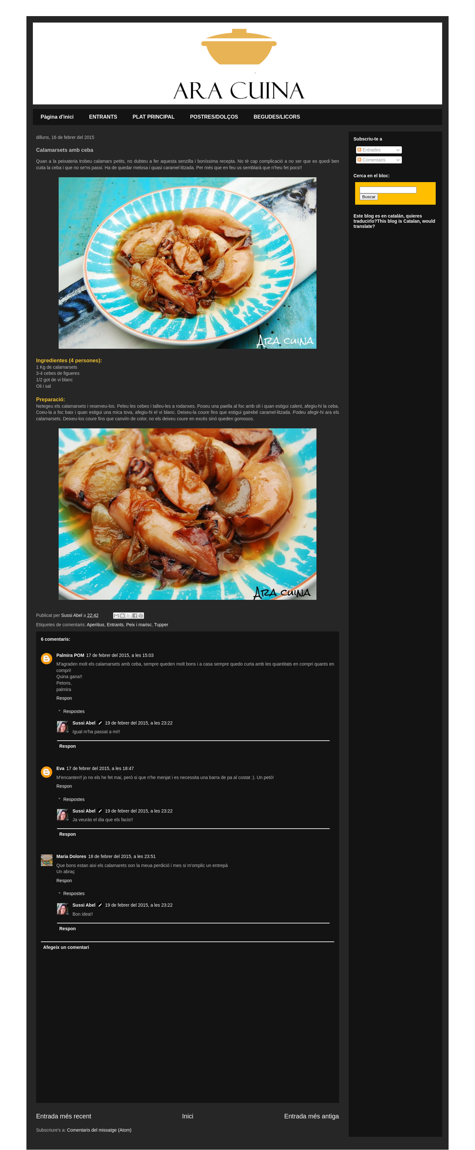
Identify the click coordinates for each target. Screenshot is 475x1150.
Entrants (115, 624)
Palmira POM (70, 655)
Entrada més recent (63, 1116)
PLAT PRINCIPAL (154, 117)
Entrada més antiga (311, 1116)
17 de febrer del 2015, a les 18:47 (100, 768)
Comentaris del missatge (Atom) (99, 1130)
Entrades (369, 149)
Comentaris (371, 159)
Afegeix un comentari (66, 947)
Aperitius (95, 624)
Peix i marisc (138, 624)
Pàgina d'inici (57, 117)
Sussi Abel (84, 723)
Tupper (161, 624)
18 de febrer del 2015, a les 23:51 (122, 856)
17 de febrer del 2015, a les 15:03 (119, 655)
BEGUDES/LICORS (277, 117)
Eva (60, 768)
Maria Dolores (71, 856)
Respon (64, 698)
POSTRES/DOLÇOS (214, 117)
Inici (187, 1116)
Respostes (73, 711)
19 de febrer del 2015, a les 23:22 (138, 723)
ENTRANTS (103, 117)
